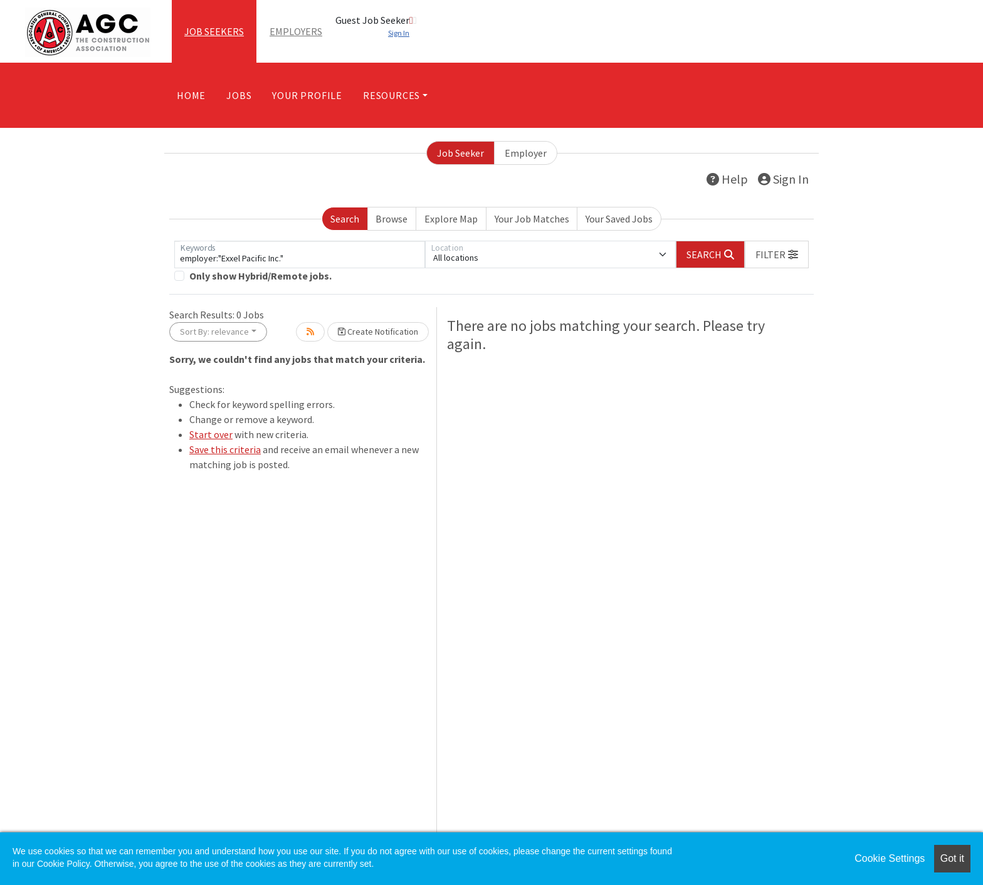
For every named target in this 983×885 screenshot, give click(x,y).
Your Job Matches (532, 218)
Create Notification (378, 331)
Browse (391, 218)
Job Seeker (460, 153)
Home (191, 95)
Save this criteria (225, 449)
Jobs (238, 95)
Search (344, 218)
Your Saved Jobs (619, 218)
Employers (296, 31)
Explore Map (451, 218)
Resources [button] (391, 95)
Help (727, 179)
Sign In (783, 179)
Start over (211, 434)
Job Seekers (214, 31)
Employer (526, 153)
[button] (777, 254)
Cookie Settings (889, 858)
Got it (952, 858)
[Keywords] (299, 254)
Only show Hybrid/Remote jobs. (260, 276)
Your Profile (307, 95)
